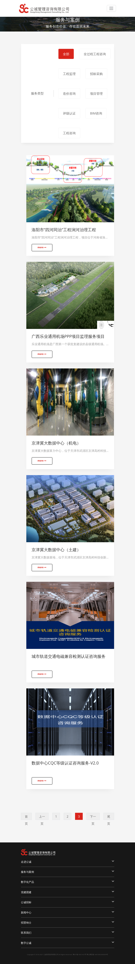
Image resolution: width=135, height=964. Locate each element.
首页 (26, 817)
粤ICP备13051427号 (79, 954)
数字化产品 (67, 881)
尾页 (108, 817)
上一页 (42, 817)
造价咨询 (69, 93)
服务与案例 (67, 871)
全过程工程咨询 (95, 54)
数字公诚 (67, 942)
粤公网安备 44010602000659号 (97, 954)
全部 (66, 54)
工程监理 (69, 74)
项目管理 (96, 93)
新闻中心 (67, 912)
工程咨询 (69, 133)
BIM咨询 (96, 113)
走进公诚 (67, 861)
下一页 (93, 817)
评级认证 (69, 113)
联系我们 (67, 932)
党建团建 (67, 891)
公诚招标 (67, 901)
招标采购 (96, 74)
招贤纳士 (67, 922)
